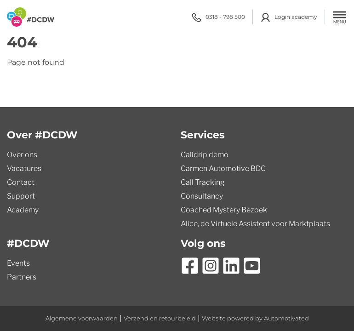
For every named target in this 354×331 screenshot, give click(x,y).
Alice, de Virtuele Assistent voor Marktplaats (255, 223)
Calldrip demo (204, 154)
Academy (23, 209)
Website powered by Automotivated (255, 318)
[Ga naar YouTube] (252, 266)
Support (21, 196)
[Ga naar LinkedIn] (231, 266)
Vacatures (24, 168)
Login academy (288, 17)
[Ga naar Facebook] (190, 266)
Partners (21, 277)
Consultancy (202, 196)
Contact (20, 182)
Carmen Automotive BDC (223, 168)
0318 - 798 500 (218, 17)
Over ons (22, 154)
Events (18, 263)
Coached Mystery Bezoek (224, 209)
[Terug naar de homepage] (30, 17)
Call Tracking (203, 182)
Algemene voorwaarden (82, 318)
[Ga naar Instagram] (210, 266)
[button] (339, 17)
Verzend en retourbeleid (160, 318)
